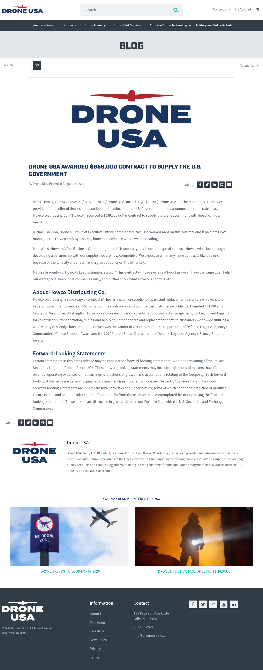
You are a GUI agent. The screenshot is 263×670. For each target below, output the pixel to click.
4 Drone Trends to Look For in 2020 (69, 571)
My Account (243, 9)
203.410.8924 (144, 627)
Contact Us (222, 9)
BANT (105, 453)
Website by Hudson (14, 633)
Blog (131, 46)
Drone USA (40, 184)
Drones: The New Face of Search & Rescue (194, 571)
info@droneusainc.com (152, 635)
